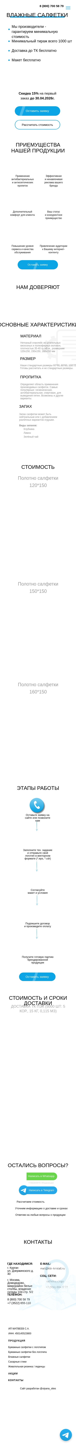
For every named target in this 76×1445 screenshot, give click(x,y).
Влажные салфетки (19, 1356)
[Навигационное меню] (68, 7)
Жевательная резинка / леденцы (26, 1366)
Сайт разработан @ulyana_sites (38, 1388)
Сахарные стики (17, 1361)
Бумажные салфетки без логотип (26, 1352)
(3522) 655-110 (21, 1303)
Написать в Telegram (41, 1190)
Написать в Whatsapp (41, 1176)
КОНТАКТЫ (16, 1380)
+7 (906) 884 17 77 (57, 1287)
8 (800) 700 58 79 (52, 6)
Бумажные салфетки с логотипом (27, 1347)
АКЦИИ (13, 1373)
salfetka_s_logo (55, 1281)
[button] (37, 124)
